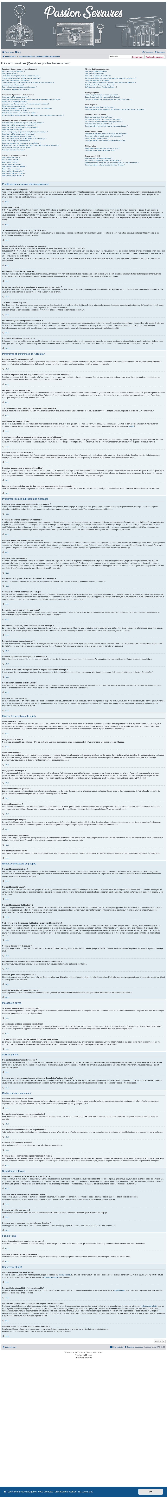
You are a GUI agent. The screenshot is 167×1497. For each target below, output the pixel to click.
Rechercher (137, 57)
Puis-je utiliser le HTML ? (11, 160)
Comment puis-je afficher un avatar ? (15, 110)
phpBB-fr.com (87, 1355)
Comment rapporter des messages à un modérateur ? (21, 143)
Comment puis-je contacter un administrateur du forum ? (105, 165)
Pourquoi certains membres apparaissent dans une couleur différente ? (110, 82)
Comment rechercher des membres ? (98, 124)
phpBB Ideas (119, 1290)
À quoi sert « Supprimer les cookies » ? (16, 89)
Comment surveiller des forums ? (97, 138)
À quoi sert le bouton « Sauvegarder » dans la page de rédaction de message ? (30, 145)
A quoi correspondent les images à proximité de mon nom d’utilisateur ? (27, 108)
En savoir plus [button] (85, 1491)
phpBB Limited (64, 1275)
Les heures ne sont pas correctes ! (14, 101)
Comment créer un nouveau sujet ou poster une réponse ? (23, 123)
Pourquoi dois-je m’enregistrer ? (13, 71)
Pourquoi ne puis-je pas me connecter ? (16, 80)
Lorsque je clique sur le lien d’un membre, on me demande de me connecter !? (33, 115)
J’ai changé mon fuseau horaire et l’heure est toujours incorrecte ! (25, 104)
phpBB (131, 426)
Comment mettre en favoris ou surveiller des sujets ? (104, 136)
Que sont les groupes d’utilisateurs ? (98, 76)
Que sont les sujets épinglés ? (13, 171)
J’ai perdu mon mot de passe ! (13, 85)
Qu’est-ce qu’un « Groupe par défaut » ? (99, 85)
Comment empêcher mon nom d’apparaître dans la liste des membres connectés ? (31, 99)
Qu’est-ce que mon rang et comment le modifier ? (20, 113)
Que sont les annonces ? (11, 169)
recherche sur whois (148, 1306)
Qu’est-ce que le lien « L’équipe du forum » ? (101, 87)
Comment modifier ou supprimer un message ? (19, 125)
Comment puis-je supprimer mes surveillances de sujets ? (105, 140)
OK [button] (150, 1492)
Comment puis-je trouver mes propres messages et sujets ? (106, 126)
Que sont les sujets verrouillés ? (13, 173)
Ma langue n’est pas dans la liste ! (14, 106)
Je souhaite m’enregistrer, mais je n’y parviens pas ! (20, 76)
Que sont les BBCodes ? (11, 157)
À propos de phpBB (50, 1277)
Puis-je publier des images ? (12, 164)
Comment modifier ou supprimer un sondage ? (18, 134)
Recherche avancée (154, 57)
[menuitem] (18, 52)
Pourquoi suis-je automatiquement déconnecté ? (19, 87)
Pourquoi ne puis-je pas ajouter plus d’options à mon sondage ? (25, 132)
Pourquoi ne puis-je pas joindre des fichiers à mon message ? (24, 138)
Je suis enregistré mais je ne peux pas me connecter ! (21, 78)
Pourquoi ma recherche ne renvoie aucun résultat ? (103, 119)
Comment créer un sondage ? (13, 129)
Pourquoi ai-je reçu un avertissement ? (16, 141)
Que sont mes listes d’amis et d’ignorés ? (100, 107)
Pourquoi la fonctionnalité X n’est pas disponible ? (103, 160)
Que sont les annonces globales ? (14, 166)
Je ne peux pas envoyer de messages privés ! (101, 95)
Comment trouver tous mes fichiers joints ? (100, 150)
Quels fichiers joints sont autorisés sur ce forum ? (102, 148)
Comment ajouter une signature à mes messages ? (20, 127)
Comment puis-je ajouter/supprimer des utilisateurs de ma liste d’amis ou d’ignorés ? (115, 109)
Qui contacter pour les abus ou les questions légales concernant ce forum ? (112, 163)
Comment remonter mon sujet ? (13, 150)
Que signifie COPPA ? (10, 73)
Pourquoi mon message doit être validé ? (16, 148)
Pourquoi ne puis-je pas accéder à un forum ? (18, 136)
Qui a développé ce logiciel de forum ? (99, 158)
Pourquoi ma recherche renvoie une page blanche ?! (104, 121)
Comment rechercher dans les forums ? (99, 117)
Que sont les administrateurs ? (96, 71)
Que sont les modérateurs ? (95, 73)
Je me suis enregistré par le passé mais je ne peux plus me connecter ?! (28, 82)
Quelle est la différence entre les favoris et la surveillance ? (106, 134)
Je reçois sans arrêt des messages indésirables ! (102, 97)
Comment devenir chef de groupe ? (97, 80)
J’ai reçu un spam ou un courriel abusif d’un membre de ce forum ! (108, 99)
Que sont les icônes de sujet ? (13, 175)
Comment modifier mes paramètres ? (15, 97)
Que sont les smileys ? (10, 162)
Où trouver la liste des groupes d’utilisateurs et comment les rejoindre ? (110, 78)
